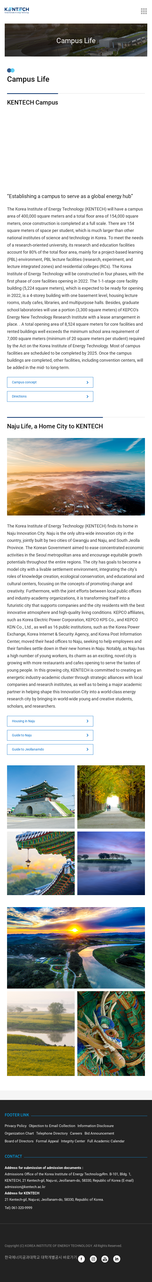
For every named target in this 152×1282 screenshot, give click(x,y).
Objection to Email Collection (52, 1126)
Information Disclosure (96, 1126)
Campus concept (24, 382)
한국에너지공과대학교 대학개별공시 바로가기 (41, 1257)
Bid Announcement (99, 1133)
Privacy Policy (16, 1126)
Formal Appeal (47, 1141)
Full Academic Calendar (106, 1141)
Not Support (76, 148)
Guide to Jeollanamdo (28, 749)
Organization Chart (19, 1133)
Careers (76, 1133)
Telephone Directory (52, 1133)
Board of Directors (19, 1141)
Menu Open (143, 11)
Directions (19, 396)
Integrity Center (73, 1141)
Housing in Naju (23, 721)
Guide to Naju (22, 735)
